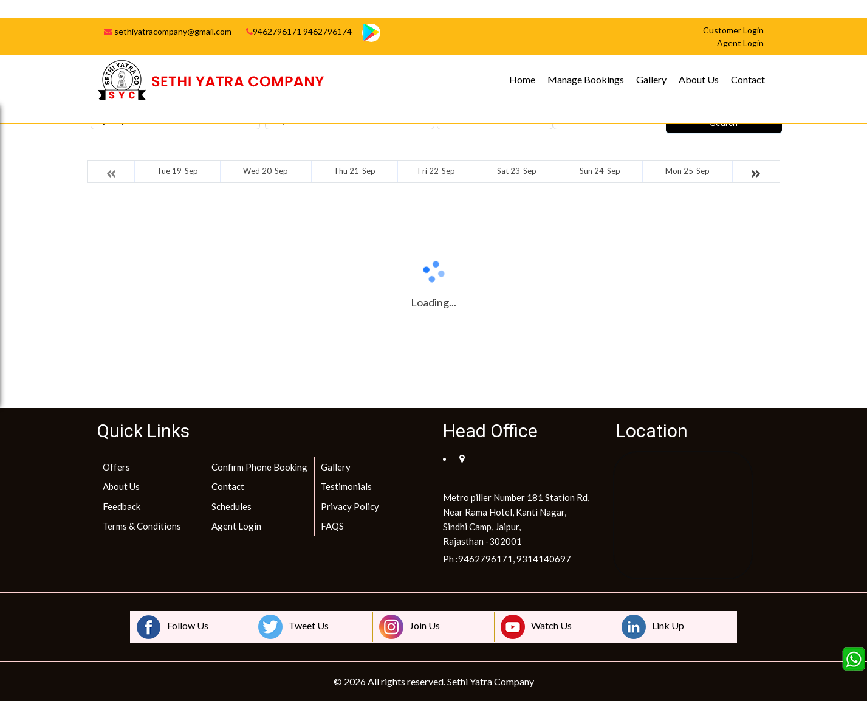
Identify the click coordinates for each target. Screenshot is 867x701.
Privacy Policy (350, 506)
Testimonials (346, 486)
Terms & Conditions (142, 525)
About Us (699, 79)
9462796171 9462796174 (299, 31)
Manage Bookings (585, 79)
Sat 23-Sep (516, 171)
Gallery (651, 79)
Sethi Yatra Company (490, 681)
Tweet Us (293, 627)
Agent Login (236, 525)
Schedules (231, 506)
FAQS (332, 525)
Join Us (409, 627)
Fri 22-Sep (436, 171)
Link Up (653, 627)
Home (522, 79)
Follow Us (172, 627)
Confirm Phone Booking (259, 466)
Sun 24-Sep (600, 171)
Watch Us (536, 627)
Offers (116, 466)
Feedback (121, 506)
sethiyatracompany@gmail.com (167, 31)
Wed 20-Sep (265, 171)
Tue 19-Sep (177, 171)
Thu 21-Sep (354, 171)
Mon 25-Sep (687, 171)
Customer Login (733, 30)
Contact (748, 79)
